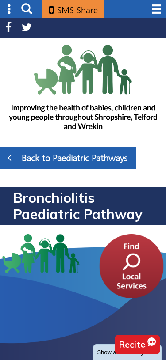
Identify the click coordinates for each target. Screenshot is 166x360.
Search (26, 9)
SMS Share (77, 10)
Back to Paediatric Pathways (67, 157)
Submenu (9, 9)
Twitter (27, 27)
